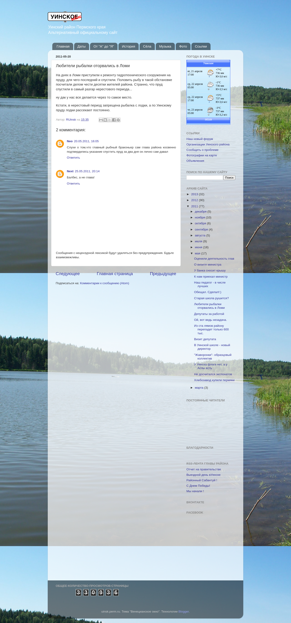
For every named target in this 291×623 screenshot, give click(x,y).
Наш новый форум (199, 139)
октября (201, 223)
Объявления (195, 160)
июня (199, 247)
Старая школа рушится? (211, 298)
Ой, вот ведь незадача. (210, 320)
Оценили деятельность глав (214, 258)
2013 (195, 194)
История (128, 46)
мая (198, 253)
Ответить (73, 157)
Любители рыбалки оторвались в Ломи (209, 305)
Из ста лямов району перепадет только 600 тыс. (211, 329)
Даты (82, 46)
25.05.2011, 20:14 (87, 171)
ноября (200, 217)
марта (199, 387)
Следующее (68, 273)
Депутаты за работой (209, 314)
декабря (201, 211)
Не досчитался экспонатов (213, 374)
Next (70, 171)
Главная (63, 46)
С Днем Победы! (198, 485)
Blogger (183, 611)
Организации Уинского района (208, 144)
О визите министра (207, 264)
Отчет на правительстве (203, 469)
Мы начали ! (195, 491)
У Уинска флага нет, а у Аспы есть (210, 366)
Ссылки (201, 46)
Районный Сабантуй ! (201, 480)
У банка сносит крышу (210, 270)
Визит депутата (205, 339)
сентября (202, 229)
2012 (195, 200)
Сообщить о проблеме (202, 150)
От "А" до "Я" (103, 46)
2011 (195, 206)
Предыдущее (163, 273)
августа (200, 235)
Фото (183, 46)
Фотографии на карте (201, 155)
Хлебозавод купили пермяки (214, 380)
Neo (70, 141)
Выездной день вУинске (203, 474)
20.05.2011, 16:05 (86, 141)
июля (199, 241)
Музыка (165, 46)
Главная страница (115, 273)
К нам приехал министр (211, 276)
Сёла (147, 46)
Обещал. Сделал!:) (207, 292)
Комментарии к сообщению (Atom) (104, 283)
